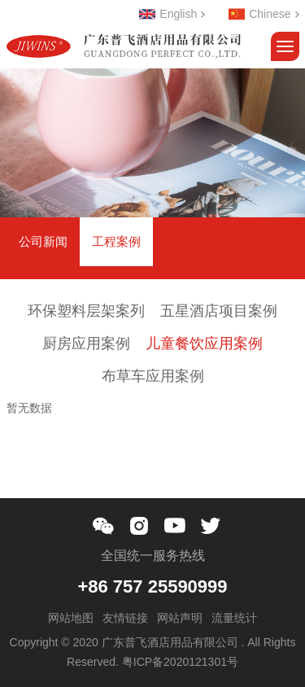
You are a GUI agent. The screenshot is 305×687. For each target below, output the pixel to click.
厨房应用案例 (86, 343)
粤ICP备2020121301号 (180, 661)
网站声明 (180, 617)
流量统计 (234, 617)
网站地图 (71, 617)
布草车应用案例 (153, 376)
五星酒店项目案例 (218, 311)
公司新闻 (43, 241)
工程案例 (116, 241)
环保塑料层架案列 (86, 311)
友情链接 (125, 617)
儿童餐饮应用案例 (204, 343)
